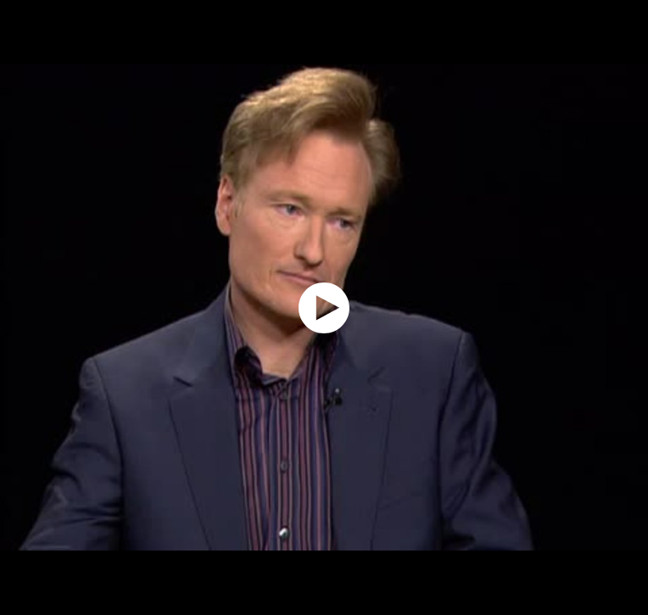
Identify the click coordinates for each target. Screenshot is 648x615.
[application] (324, 307)
